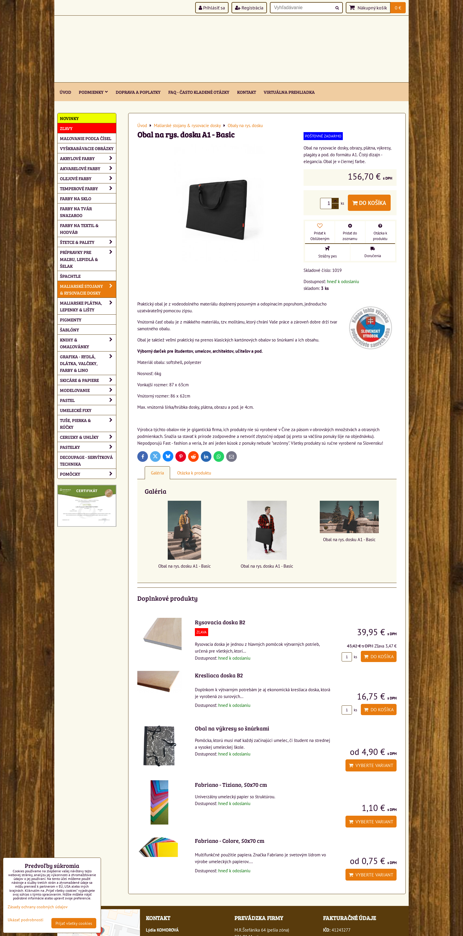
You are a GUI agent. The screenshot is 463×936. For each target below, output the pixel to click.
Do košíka (369, 202)
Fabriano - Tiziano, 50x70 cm (231, 784)
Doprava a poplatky (138, 92)
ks (349, 656)
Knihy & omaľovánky (88, 343)
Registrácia (249, 8)
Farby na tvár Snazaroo (76, 211)
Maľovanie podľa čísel (85, 138)
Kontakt (246, 92)
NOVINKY (69, 118)
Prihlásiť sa (212, 8)
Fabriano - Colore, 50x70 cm (229, 840)
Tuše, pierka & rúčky (88, 423)
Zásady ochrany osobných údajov (38, 906)
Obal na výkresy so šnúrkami (232, 728)
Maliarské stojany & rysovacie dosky (88, 289)
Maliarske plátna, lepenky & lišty (88, 306)
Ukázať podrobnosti (25, 919)
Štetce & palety (88, 242)
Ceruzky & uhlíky (88, 437)
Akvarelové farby (88, 168)
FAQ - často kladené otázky (198, 92)
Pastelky (88, 447)
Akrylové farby (88, 158)
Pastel (88, 400)
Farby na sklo (75, 198)
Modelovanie (88, 390)
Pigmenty (70, 319)
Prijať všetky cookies (74, 923)
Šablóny (69, 329)
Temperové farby (88, 188)
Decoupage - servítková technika (86, 460)
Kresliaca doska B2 (219, 675)
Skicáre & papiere (88, 380)
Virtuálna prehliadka (289, 92)
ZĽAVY (66, 128)
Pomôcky (88, 474)
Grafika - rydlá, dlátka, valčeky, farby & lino (88, 363)
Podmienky (93, 92)
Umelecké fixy (76, 410)
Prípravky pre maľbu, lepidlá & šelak (88, 258)
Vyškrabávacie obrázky (87, 148)
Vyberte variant (371, 765)
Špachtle (70, 276)
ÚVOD (65, 92)
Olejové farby (88, 178)
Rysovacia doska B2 (220, 622)
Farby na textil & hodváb (79, 228)
